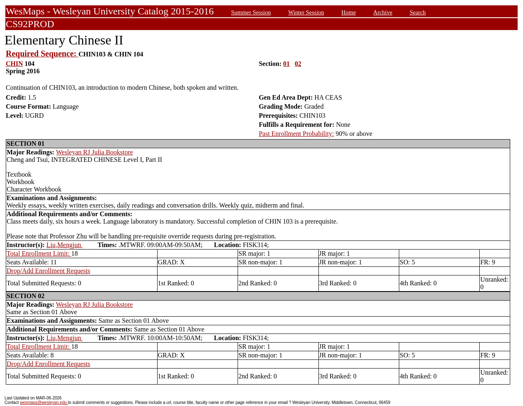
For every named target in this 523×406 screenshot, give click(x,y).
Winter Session (306, 12)
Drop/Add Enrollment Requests (48, 270)
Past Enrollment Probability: (296, 133)
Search (418, 12)
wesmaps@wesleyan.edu (44, 402)
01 (286, 63)
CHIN (14, 63)
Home (349, 12)
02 (298, 63)
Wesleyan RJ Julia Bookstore (94, 152)
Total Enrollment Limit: (39, 253)
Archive (382, 12)
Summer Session (251, 12)
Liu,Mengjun (64, 244)
